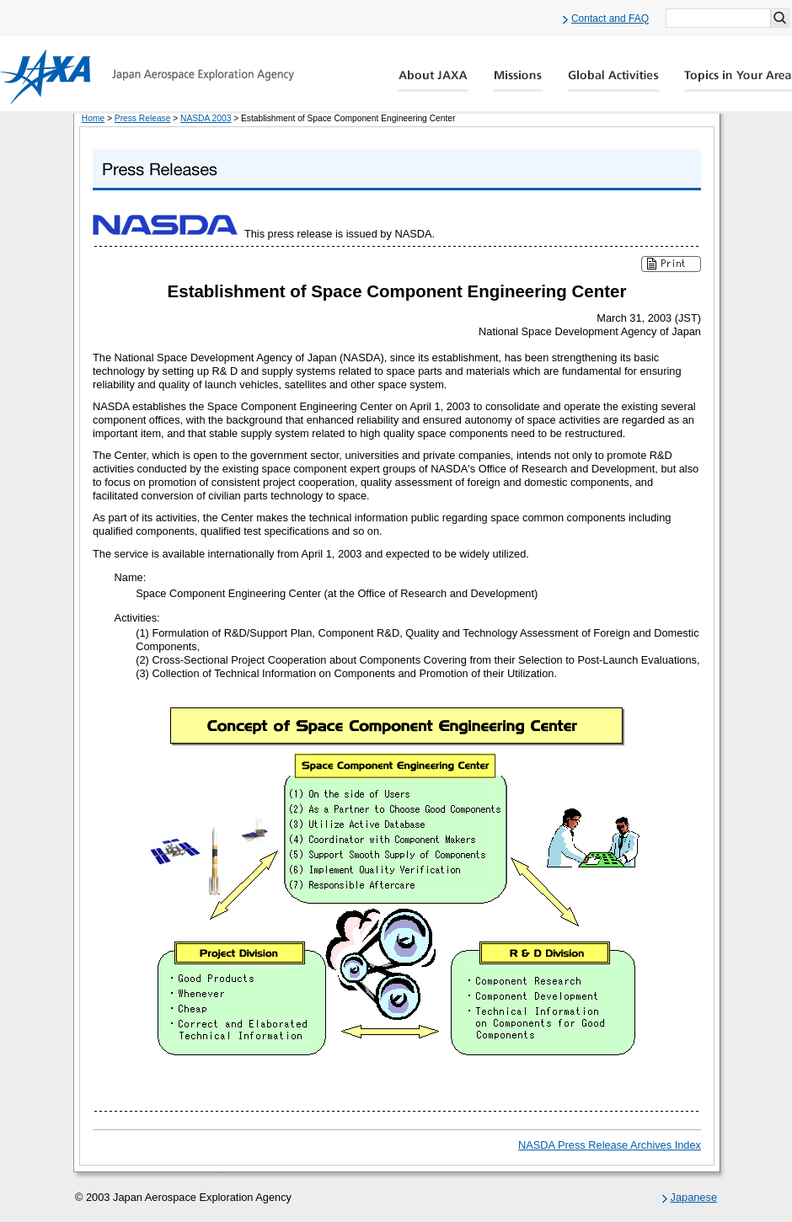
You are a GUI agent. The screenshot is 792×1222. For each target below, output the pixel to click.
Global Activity (613, 81)
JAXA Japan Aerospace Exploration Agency (147, 76)
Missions (518, 81)
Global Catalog (737, 81)
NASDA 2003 (205, 118)
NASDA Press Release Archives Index (609, 1145)
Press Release (143, 118)
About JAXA (433, 81)
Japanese (694, 1197)
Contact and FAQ (610, 18)
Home (93, 118)
